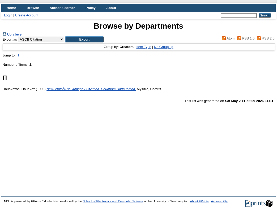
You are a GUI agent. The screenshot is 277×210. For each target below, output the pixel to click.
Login (8, 15)
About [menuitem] (111, 8)
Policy (91, 8)
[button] (84, 39)
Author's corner (62, 8)
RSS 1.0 (245, 38)
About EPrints (199, 201)
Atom (227, 38)
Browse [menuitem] (33, 8)
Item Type (143, 47)
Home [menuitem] (11, 8)
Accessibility (219, 201)
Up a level (12, 34)
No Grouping (163, 47)
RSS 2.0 (265, 38)
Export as (10, 39)
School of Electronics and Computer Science (113, 201)
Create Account (27, 15)
